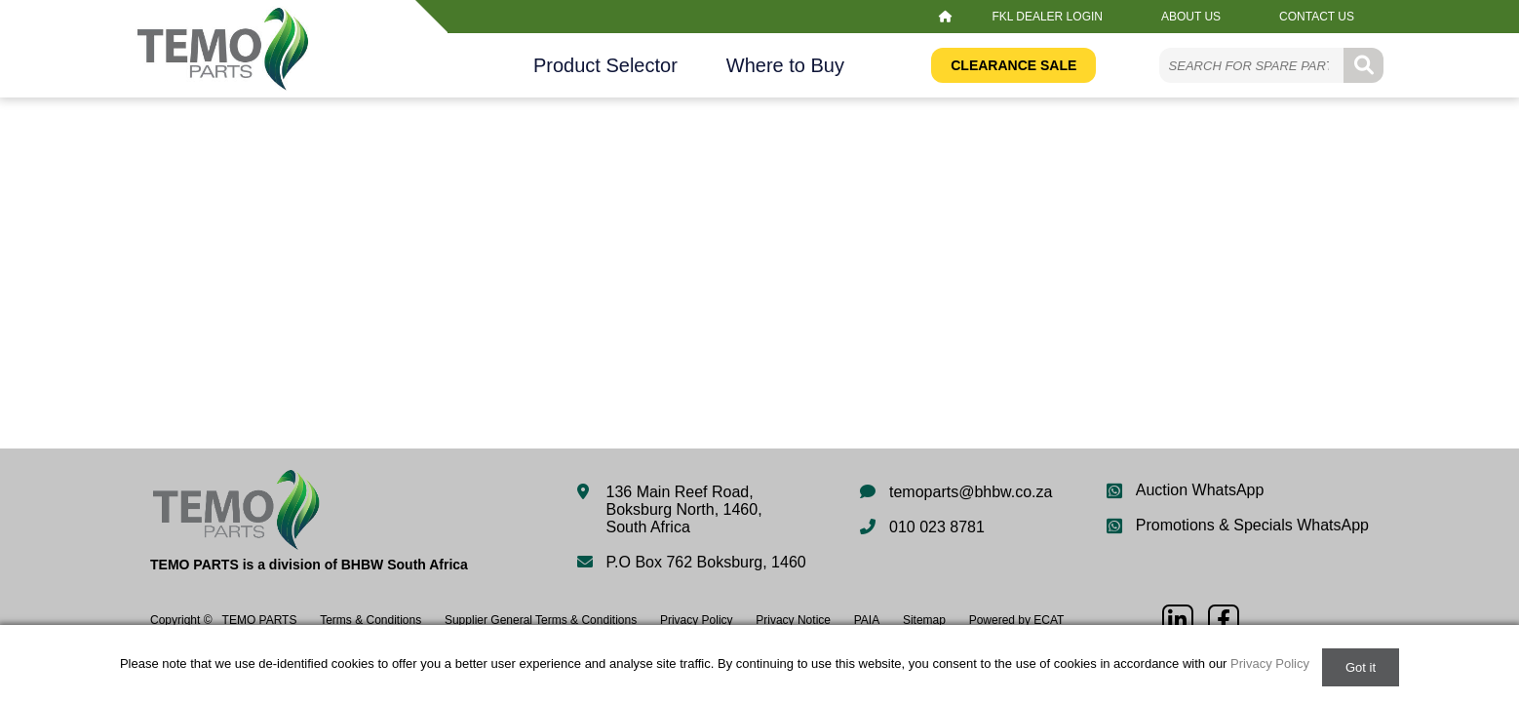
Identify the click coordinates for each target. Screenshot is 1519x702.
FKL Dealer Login (1047, 16)
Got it (1360, 667)
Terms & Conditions (370, 620)
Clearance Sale (1013, 65)
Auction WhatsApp (1200, 490)
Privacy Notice (793, 620)
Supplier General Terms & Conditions (541, 620)
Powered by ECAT (1017, 620)
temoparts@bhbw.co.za (970, 492)
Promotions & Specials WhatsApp (1252, 525)
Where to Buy (785, 65)
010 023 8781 (937, 527)
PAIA (866, 620)
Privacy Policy (696, 620)
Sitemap (924, 620)
